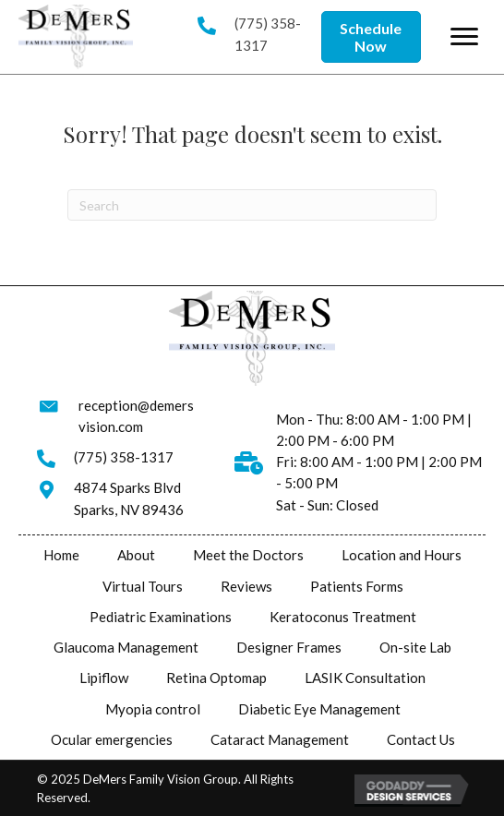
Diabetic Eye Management (319, 709)
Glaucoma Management (126, 647)
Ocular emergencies (112, 739)
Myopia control (152, 709)
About (136, 554)
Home (61, 554)
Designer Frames (289, 647)
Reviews (246, 586)
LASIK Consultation (365, 677)
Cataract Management (279, 739)
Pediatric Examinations (161, 616)
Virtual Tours (142, 586)
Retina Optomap (216, 677)
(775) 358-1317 (124, 457)
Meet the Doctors (248, 554)
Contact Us (421, 739)
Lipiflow (103, 677)
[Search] (252, 205)
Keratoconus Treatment (343, 616)
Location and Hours (402, 554)
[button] (371, 37)
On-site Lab (415, 647)
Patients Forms (356, 586)
